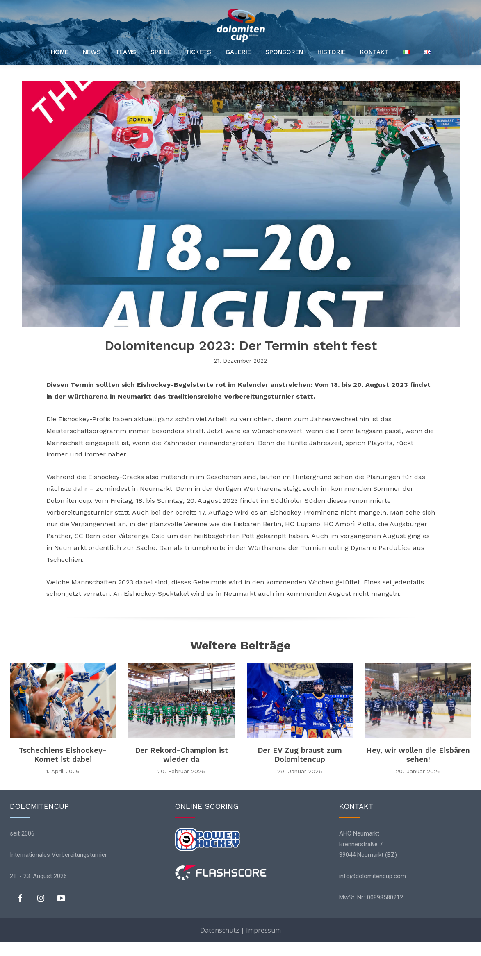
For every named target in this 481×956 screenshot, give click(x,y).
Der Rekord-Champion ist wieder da (181, 754)
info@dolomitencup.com (372, 876)
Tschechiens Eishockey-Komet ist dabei (63, 754)
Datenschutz (219, 930)
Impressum (263, 930)
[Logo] (240, 25)
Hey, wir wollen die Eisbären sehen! (418, 754)
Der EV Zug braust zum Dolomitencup (300, 754)
